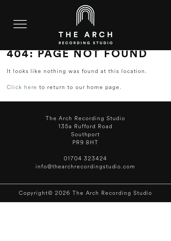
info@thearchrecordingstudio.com (85, 166)
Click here (22, 87)
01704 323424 (85, 158)
